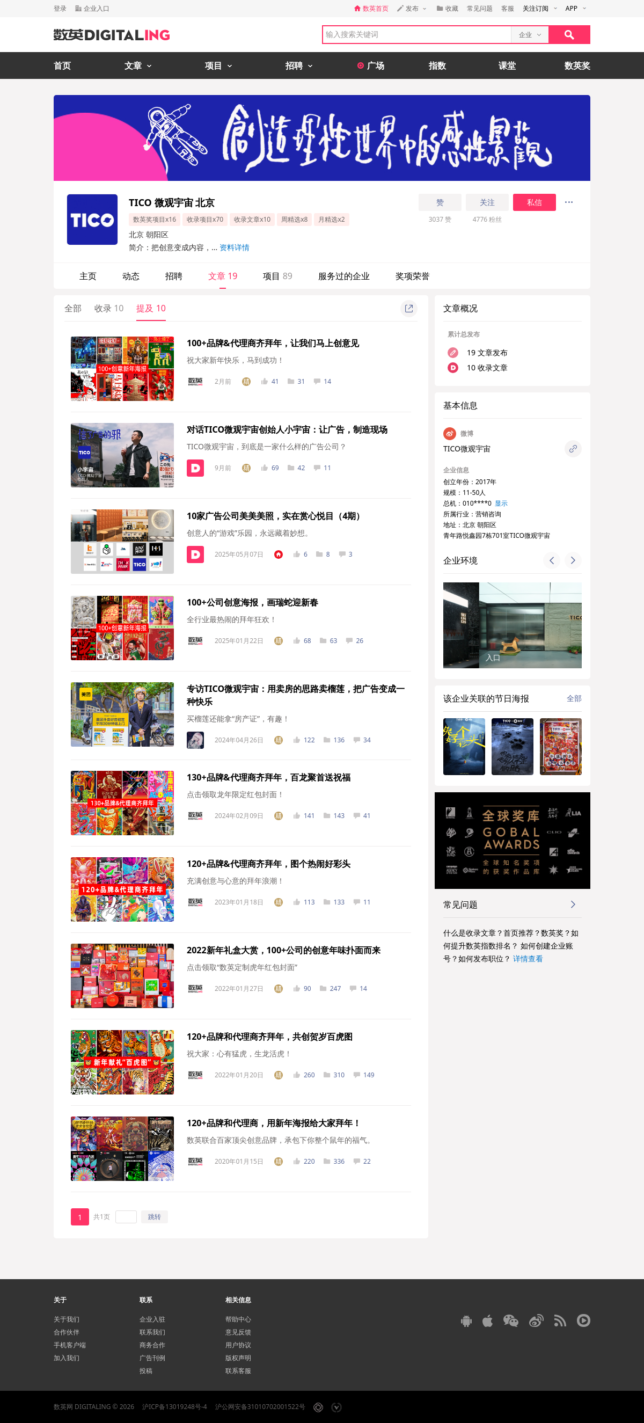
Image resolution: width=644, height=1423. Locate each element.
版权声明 (238, 1357)
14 (322, 381)
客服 (507, 8)
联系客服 (238, 1370)
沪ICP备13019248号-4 (174, 1406)
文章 (222, 276)
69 (270, 467)
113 (304, 902)
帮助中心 (238, 1319)
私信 (534, 202)
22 (362, 1161)
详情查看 (528, 958)
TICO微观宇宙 (467, 448)
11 (322, 467)
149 (364, 1074)
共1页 (101, 1216)
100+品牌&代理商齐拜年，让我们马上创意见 (273, 343)
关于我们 (66, 1319)
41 (270, 381)
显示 (501, 503)
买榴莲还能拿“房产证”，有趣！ (238, 718)
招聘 (173, 276)
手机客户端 (70, 1344)
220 (304, 1161)
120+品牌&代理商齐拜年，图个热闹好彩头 (268, 864)
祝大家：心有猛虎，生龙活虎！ (239, 1053)
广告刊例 (152, 1357)
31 (296, 381)
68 (302, 640)
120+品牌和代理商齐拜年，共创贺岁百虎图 (270, 1036)
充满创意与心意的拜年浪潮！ (235, 880)
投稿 (146, 1370)
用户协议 (238, 1344)
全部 (73, 308)
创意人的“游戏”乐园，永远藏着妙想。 (249, 533)
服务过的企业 (344, 276)
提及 (150, 308)
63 (329, 640)
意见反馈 (238, 1332)
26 (354, 640)
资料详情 (234, 247)
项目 (277, 276)
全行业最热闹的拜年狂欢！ (232, 619)
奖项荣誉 (413, 276)
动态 (131, 276)
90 (302, 988)
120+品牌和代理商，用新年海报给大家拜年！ (274, 1123)
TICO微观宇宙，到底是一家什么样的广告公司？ (267, 446)
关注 (487, 202)
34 (362, 740)
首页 (62, 65)
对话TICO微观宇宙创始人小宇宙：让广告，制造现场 (287, 429)
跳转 (154, 1216)
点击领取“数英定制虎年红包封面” (242, 967)
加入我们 (66, 1357)
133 (334, 902)
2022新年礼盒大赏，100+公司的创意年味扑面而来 (283, 950)
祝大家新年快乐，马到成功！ (235, 360)
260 (304, 1074)
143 (334, 815)
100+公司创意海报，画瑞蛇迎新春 (252, 602)
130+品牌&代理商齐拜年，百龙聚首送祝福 (268, 777)
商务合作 (152, 1344)
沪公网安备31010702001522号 (260, 1406)
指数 (437, 65)
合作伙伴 (66, 1332)
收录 (108, 308)
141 (304, 815)
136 (334, 740)
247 (330, 988)
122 (304, 740)
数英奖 (577, 65)
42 (296, 467)
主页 (88, 276)
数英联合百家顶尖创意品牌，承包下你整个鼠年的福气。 (281, 1140)
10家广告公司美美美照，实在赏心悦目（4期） (275, 516)
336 (334, 1161)
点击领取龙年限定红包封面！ (235, 794)
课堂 (507, 65)
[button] (551, 560)
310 (334, 1074)
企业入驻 (152, 1319)
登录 (60, 8)
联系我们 (152, 1332)
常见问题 (480, 8)
